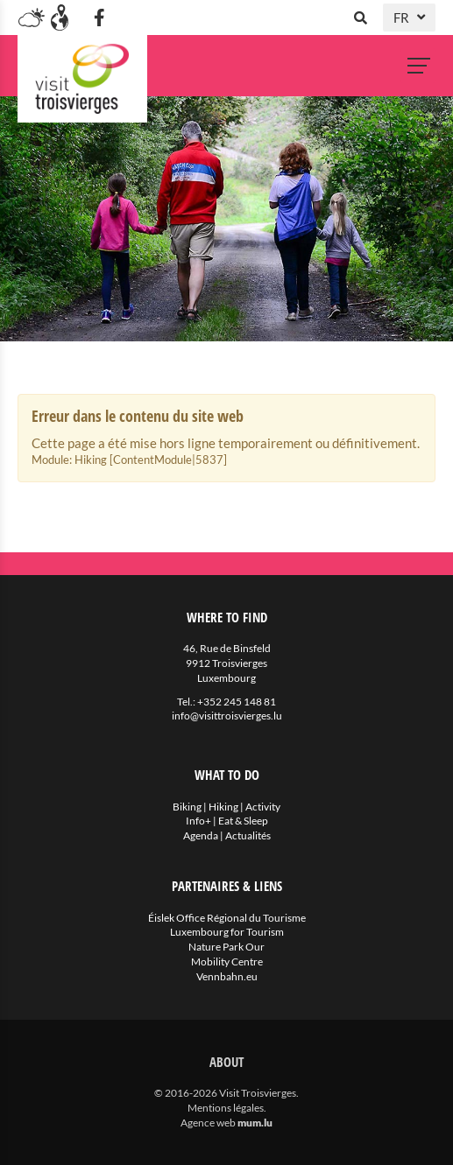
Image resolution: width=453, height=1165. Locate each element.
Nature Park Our (226, 946)
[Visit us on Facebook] (99, 18)
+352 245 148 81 (236, 701)
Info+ (198, 820)
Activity (262, 806)
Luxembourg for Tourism (227, 931)
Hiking (223, 806)
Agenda (200, 835)
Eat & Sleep (243, 820)
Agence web (208, 1122)
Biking (187, 806)
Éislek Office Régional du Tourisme (227, 917)
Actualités (248, 835)
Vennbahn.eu (227, 976)
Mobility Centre (227, 961)
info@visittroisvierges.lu (227, 715)
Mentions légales (226, 1107)
